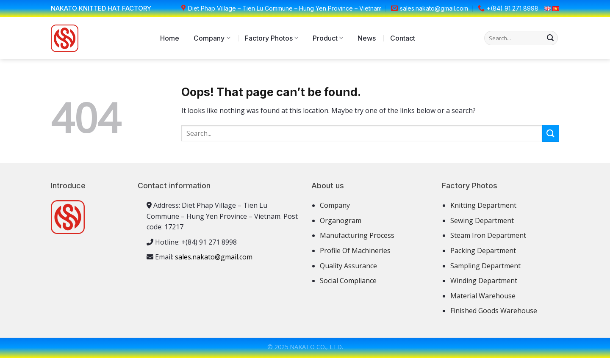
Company (212, 38)
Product (328, 38)
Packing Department (483, 250)
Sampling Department (485, 265)
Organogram (340, 220)
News (367, 38)
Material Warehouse (483, 295)
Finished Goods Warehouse (493, 310)
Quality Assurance (348, 265)
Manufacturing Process (357, 235)
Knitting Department (483, 205)
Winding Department (483, 280)
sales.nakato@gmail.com (213, 257)
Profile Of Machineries (355, 250)
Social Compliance (348, 280)
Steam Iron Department (488, 235)
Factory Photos (271, 38)
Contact (402, 38)
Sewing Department (482, 220)
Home (169, 38)
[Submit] (550, 38)
